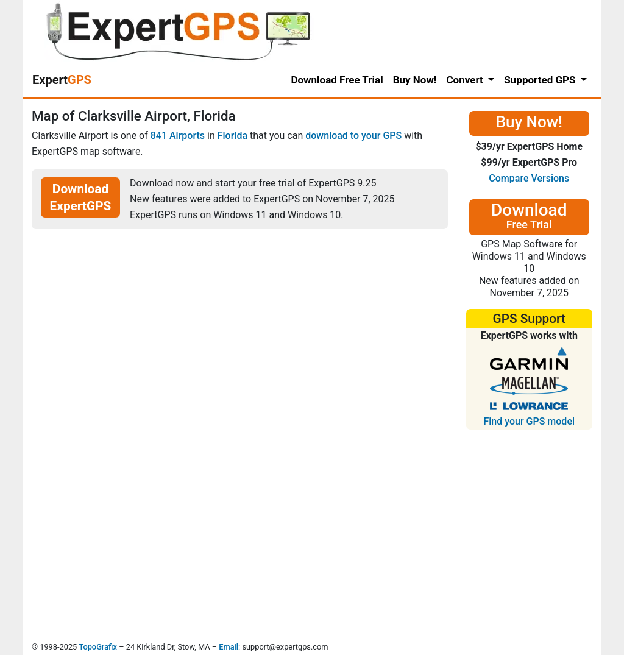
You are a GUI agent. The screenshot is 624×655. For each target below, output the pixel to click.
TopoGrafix (97, 646)
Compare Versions (529, 178)
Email (228, 646)
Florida (232, 135)
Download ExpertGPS (81, 197)
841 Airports (178, 135)
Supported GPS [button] (541, 80)
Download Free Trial (337, 80)
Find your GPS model (529, 421)
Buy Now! (415, 80)
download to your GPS (353, 135)
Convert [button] (466, 80)
